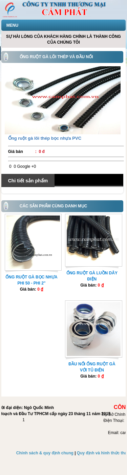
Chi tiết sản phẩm (28, 180)
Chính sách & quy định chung (44, 453)
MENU (12, 25)
